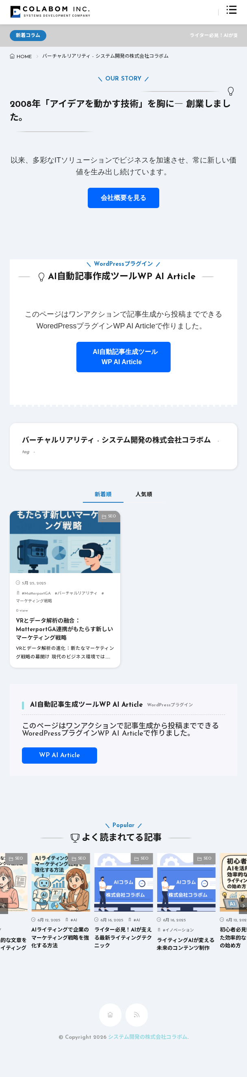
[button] (4, 906)
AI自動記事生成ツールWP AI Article (123, 357)
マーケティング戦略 (34, 601)
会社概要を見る (123, 197)
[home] (110, 1015)
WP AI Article (59, 755)
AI (75, 920)
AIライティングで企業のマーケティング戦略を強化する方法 (60, 938)
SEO (112, 516)
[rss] (137, 1015)
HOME (24, 56)
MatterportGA (37, 593)
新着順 (103, 494)
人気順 (143, 494)
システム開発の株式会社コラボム (147, 1037)
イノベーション (179, 930)
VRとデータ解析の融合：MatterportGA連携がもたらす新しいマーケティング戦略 (64, 629)
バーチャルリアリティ (77, 593)
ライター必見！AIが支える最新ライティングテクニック (123, 938)
